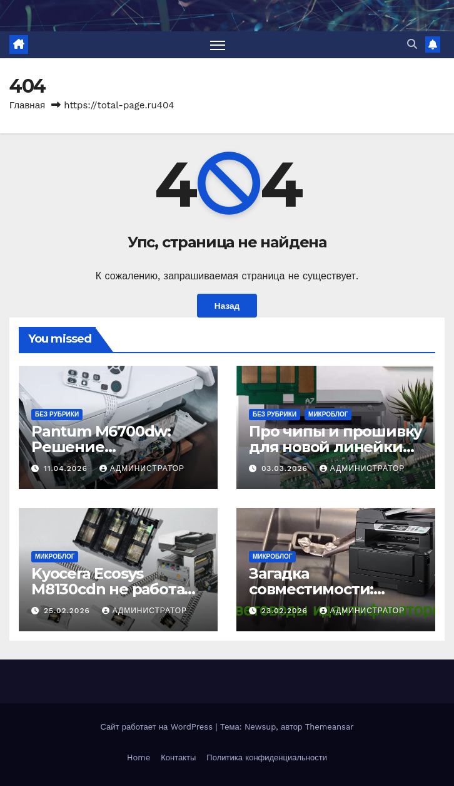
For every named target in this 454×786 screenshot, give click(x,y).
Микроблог (328, 414)
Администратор (141, 468)
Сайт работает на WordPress (157, 727)
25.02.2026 (68, 610)
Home (138, 757)
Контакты (178, 757)
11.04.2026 (67, 468)
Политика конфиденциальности (266, 757)
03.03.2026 (286, 468)
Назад (227, 306)
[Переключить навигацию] (217, 45)
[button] (412, 44)
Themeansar (329, 727)
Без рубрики (57, 414)
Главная (27, 105)
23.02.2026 (286, 610)
